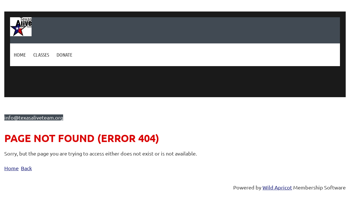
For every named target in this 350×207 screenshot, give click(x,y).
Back (26, 168)
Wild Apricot (277, 187)
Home (11, 168)
